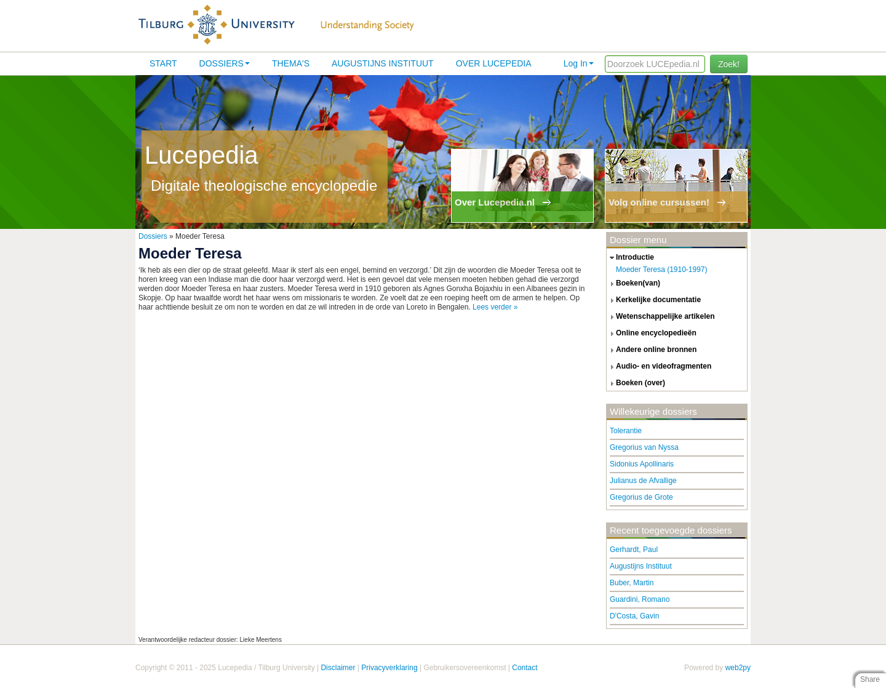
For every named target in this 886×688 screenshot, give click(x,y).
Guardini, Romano (639, 599)
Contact (524, 667)
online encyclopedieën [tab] (651, 333)
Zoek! (729, 64)
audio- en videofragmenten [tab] (659, 367)
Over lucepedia (494, 63)
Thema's (290, 63)
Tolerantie (626, 430)
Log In (579, 63)
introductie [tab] (630, 258)
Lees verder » (495, 307)
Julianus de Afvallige (643, 480)
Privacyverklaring (389, 667)
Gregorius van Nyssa (644, 447)
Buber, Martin (631, 582)
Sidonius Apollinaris (642, 464)
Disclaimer (338, 667)
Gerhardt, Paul (634, 549)
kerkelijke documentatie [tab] (654, 300)
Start (163, 63)
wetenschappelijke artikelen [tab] (661, 317)
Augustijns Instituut (383, 63)
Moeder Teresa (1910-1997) (662, 269)
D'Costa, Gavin (634, 616)
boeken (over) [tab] (636, 383)
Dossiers (224, 63)
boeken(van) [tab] (633, 284)
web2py (738, 667)
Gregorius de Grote (641, 497)
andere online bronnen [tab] (651, 350)
